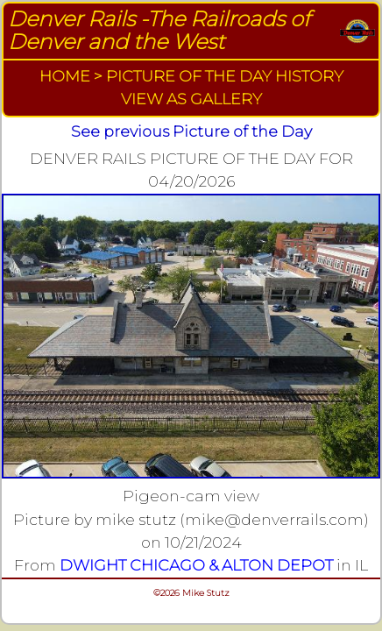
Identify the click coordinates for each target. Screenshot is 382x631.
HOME (64, 76)
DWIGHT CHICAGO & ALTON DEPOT (196, 565)
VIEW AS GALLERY (191, 98)
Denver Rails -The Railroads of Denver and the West (159, 30)
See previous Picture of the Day (191, 131)
